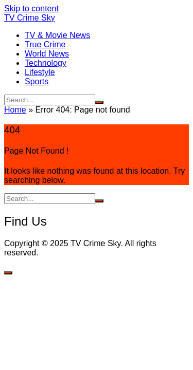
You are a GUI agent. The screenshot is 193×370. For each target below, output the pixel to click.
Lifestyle (40, 72)
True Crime (45, 44)
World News (47, 53)
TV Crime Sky (29, 17)
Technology (45, 63)
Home (15, 109)
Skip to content (31, 8)
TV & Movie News (57, 35)
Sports (36, 81)
